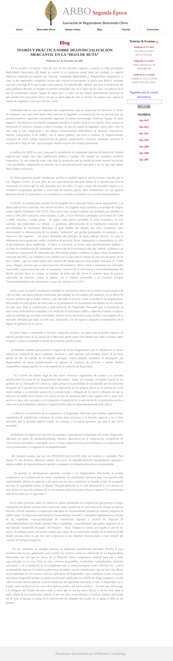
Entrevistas (153, 29)
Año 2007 (144, 159)
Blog (99, 29)
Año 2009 (144, 146)
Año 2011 (144, 133)
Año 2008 (144, 153)
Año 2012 (144, 127)
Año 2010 (144, 140)
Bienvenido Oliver (46, 29)
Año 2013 (144, 120)
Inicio (19, 29)
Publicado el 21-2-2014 (144, 47)
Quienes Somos (73, 29)
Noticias (126, 29)
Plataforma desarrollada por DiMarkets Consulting (90, 653)
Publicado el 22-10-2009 (144, 75)
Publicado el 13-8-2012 (144, 61)
